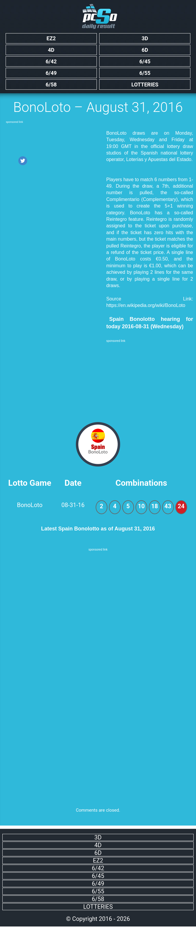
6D (145, 50)
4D (51, 50)
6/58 (51, 84)
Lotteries (145, 84)
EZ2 (51, 38)
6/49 (51, 73)
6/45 (145, 61)
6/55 (145, 73)
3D (145, 38)
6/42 (51, 61)
